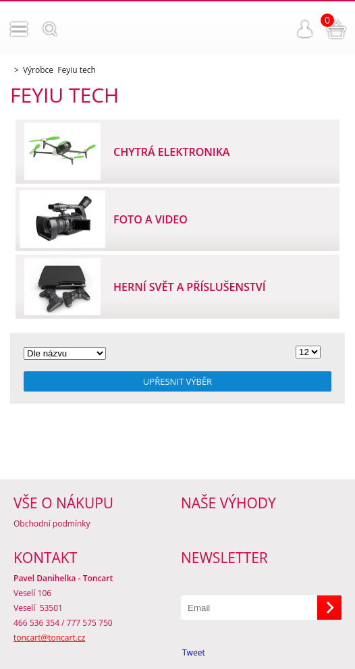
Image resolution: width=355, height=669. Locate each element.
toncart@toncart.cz (49, 637)
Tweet (193, 652)
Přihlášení (305, 29)
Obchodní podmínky (51, 523)
